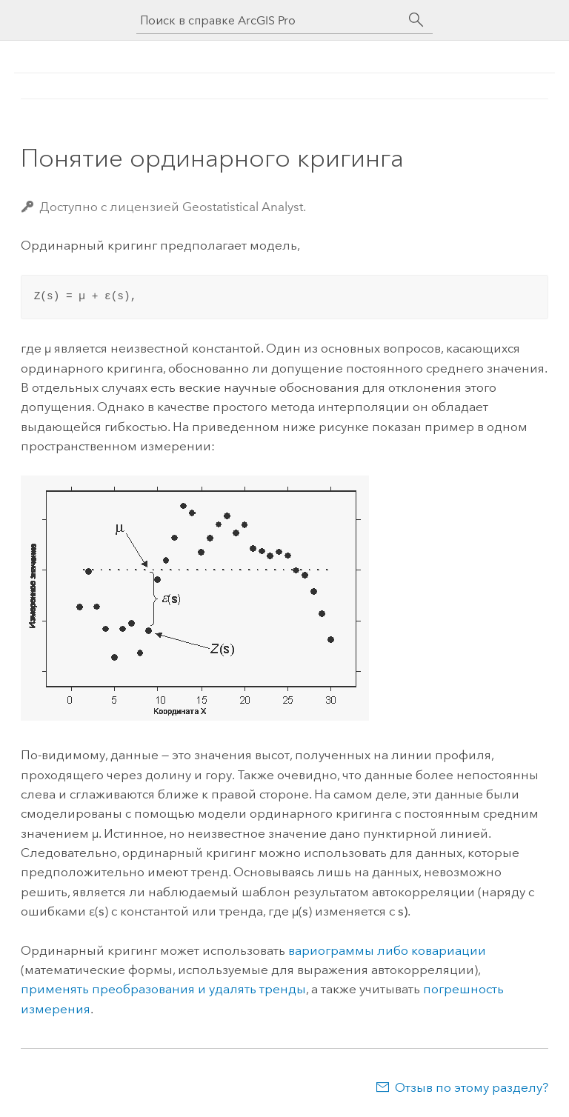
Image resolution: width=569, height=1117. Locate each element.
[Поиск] (416, 20)
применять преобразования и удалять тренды (163, 988)
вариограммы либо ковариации (387, 950)
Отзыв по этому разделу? (471, 1087)
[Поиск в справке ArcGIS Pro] (269, 20)
